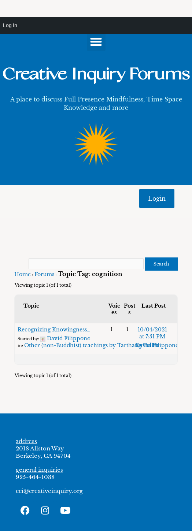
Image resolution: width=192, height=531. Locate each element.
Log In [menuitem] (10, 25)
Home (22, 274)
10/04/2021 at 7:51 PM (152, 333)
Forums (44, 274)
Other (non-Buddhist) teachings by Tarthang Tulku (91, 345)
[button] (96, 41)
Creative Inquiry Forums (96, 74)
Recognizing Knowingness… (54, 329)
